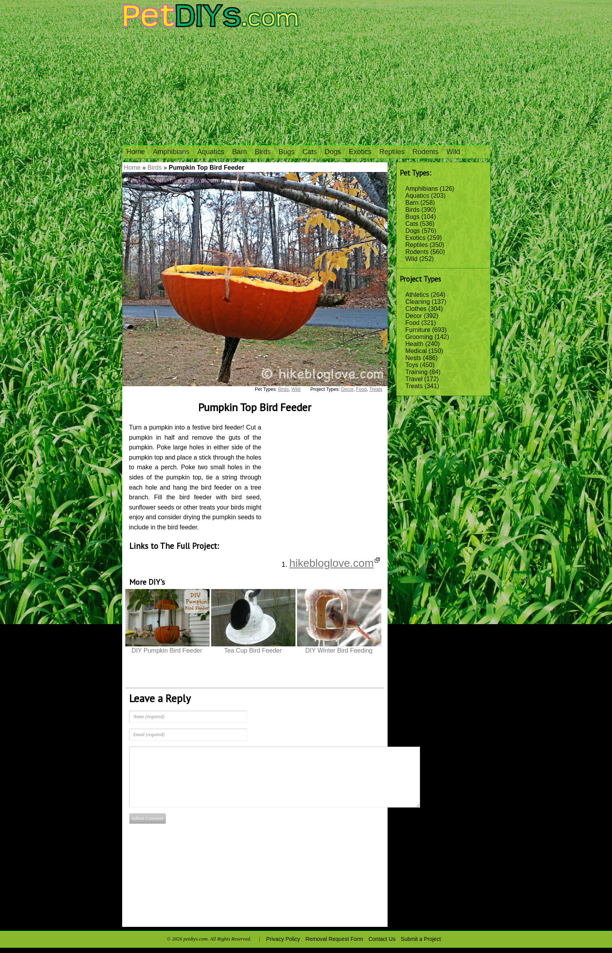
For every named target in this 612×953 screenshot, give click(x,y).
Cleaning (418, 301)
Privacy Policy (283, 939)
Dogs (333, 152)
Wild (453, 152)
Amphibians (171, 152)
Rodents (426, 152)
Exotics (360, 152)
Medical (416, 351)
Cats (309, 152)
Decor (414, 315)
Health (414, 344)
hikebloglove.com (334, 563)
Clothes (416, 308)
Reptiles (392, 152)
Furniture (418, 330)
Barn (239, 152)
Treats (414, 386)
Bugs (287, 152)
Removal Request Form (334, 939)
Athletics (417, 294)
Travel (414, 379)
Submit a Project (421, 939)
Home (135, 152)
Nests (414, 358)
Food (413, 322)
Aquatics (210, 152)
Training (417, 372)
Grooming (419, 337)
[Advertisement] (306, 86)
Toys (412, 365)
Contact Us (381, 939)
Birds (263, 152)
